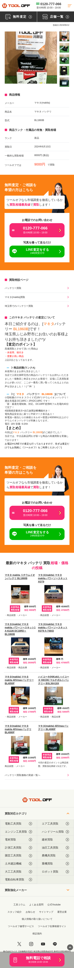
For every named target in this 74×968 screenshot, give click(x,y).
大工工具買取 (18, 871)
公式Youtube (54, 904)
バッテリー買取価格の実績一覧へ (22, 775)
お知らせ (30, 912)
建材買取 (55, 839)
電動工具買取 (18, 823)
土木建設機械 (18, 863)
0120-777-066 (48, 5)
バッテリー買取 (13, 288)
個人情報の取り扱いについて (37, 919)
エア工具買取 (55, 823)
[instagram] (31, 944)
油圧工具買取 (55, 847)
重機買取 (55, 863)
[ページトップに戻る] (70, 947)
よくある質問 (36, 904)
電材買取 (18, 839)
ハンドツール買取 (55, 831)
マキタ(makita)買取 (15, 297)
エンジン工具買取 (18, 831)
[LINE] (55, 944)
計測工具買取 (18, 847)
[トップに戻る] (16, 5)
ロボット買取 (55, 871)
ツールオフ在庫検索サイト (52, 926)
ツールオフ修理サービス (21, 926)
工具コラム (19, 904)
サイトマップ (46, 912)
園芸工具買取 (18, 855)
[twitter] (19, 944)
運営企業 (62, 912)
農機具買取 (55, 855)
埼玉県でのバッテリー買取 (19, 306)
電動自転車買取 (18, 879)
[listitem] (64, 36)
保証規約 (37, 933)
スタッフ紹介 (14, 912)
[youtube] (43, 944)
